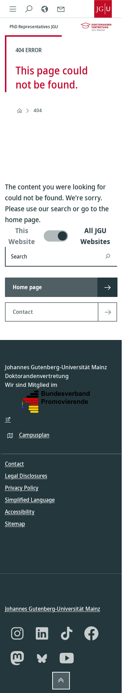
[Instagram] (17, 633)
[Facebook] (91, 633)
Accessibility (20, 512)
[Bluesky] (42, 658)
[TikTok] (67, 633)
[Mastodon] (17, 658)
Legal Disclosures (26, 476)
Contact (14, 464)
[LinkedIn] (42, 633)
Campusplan (34, 434)
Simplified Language (30, 500)
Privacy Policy (21, 488)
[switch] (61, 236)
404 (38, 110)
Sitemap (15, 524)
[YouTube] (67, 658)
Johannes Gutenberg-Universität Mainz (52, 608)
